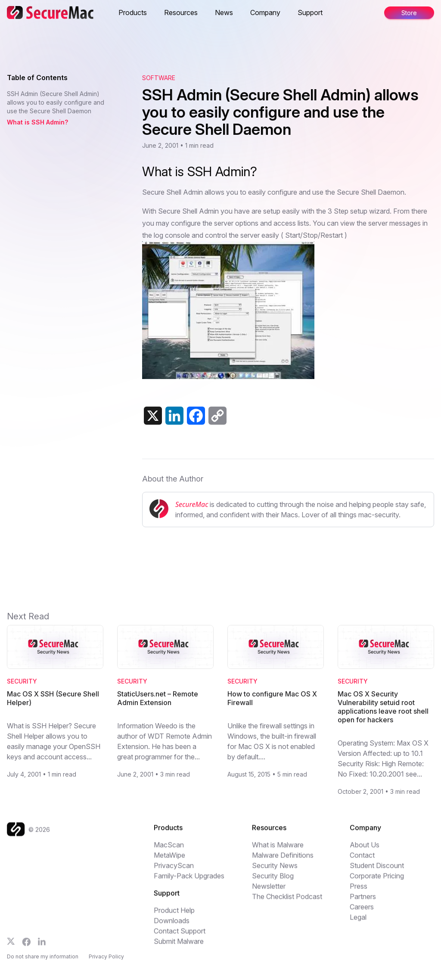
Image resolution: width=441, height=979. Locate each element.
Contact (362, 859)
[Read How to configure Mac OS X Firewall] (275, 647)
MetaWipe (169, 859)
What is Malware (278, 849)
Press (358, 890)
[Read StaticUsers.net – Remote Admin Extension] (165, 647)
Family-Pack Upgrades (189, 880)
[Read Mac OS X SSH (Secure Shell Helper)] (55, 647)
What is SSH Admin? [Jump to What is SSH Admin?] (37, 122)
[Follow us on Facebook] (26, 946)
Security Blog (273, 880)
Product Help (174, 915)
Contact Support (179, 935)
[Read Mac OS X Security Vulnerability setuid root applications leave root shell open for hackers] (386, 647)
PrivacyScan (174, 870)
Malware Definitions (283, 859)
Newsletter (269, 890)
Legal (358, 921)
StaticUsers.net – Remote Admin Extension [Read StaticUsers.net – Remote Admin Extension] (157, 698)
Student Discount (377, 870)
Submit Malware (179, 946)
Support (310, 12)
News (224, 12)
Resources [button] (181, 12)
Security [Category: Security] (22, 681)
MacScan (169, 849)
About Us (364, 849)
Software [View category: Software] (158, 77)
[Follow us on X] (11, 946)
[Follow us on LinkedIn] (42, 946)
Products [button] (132, 12)
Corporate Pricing (377, 880)
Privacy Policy (106, 963)
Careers (362, 911)
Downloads (171, 925)
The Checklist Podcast (287, 901)
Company (265, 12)
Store (409, 12)
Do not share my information (42, 963)
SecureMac (191, 504)
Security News (275, 870)
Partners (363, 901)
